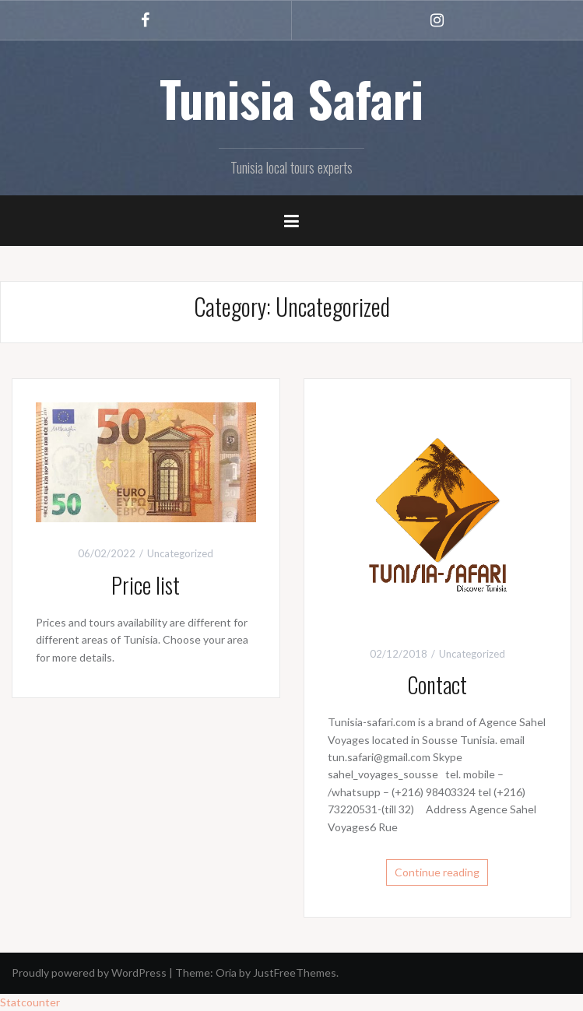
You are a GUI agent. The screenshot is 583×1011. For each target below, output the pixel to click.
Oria (226, 972)
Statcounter (30, 1002)
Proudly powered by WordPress (89, 972)
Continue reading (437, 872)
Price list (145, 585)
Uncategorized (180, 553)
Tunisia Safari (291, 98)
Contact (437, 684)
